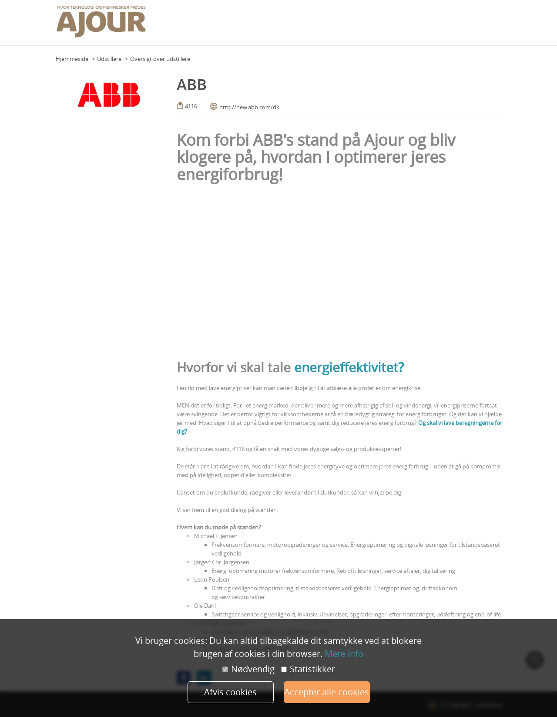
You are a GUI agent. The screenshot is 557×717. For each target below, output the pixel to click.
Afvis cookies (230, 692)
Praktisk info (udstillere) (405, 26)
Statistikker (308, 669)
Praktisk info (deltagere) (336, 26)
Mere (493, 26)
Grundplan (256, 26)
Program (287, 26)
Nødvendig (248, 669)
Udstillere (109, 59)
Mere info (344, 654)
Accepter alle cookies (326, 692)
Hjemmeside (72, 59)
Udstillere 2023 (462, 26)
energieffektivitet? (349, 367)
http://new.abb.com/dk (249, 107)
